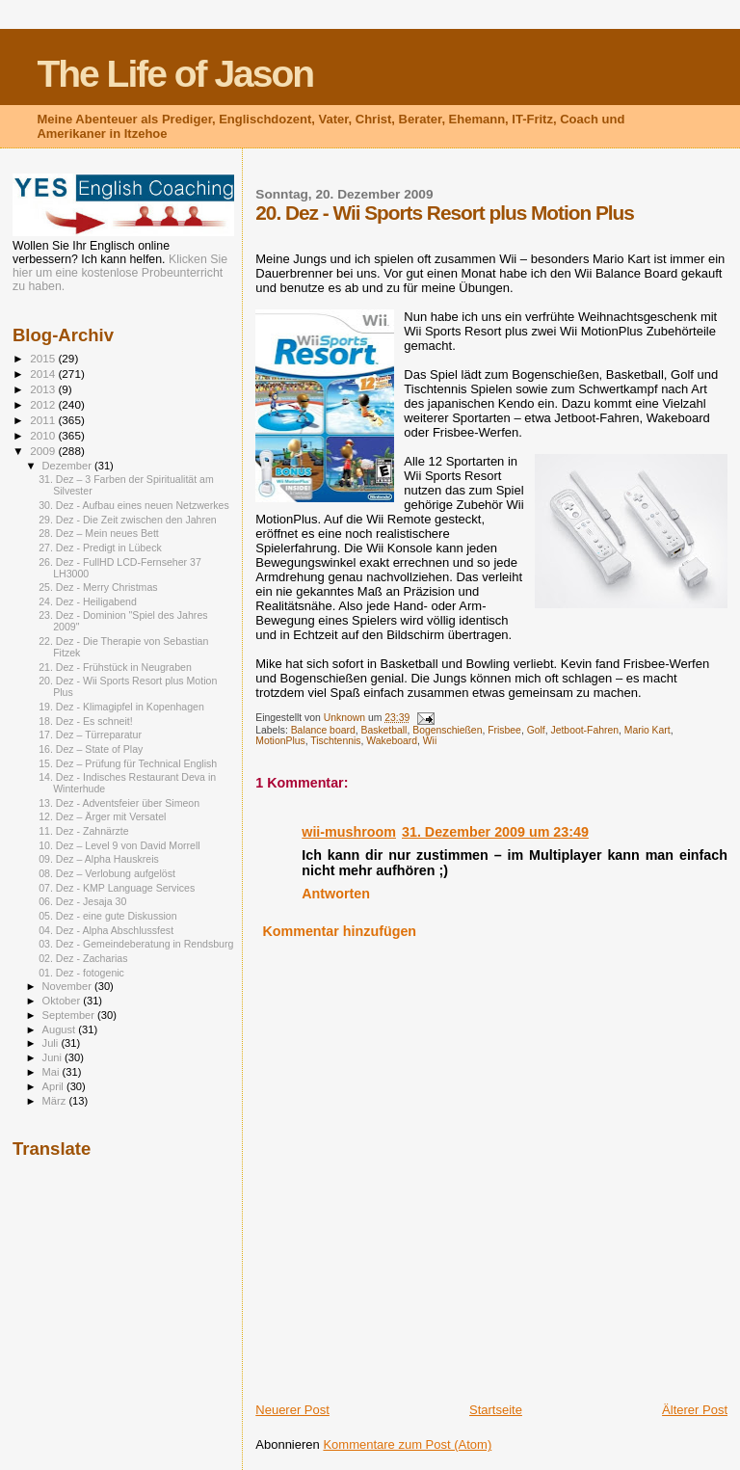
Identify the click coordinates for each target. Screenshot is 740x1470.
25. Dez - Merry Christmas (98, 587)
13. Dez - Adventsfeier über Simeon (119, 803)
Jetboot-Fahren (585, 730)
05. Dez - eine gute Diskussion (107, 916)
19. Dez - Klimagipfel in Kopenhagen (121, 706)
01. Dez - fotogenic (81, 972)
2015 (44, 358)
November (68, 986)
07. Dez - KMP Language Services (117, 888)
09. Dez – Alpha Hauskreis (99, 859)
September (70, 1015)
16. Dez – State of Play (91, 749)
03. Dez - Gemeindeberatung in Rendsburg (136, 943)
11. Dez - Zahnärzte (83, 831)
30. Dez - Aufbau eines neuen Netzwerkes (134, 505)
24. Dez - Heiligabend (88, 601)
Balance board (323, 730)
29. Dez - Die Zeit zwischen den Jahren (128, 519)
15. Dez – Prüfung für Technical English (128, 763)
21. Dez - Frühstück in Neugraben (115, 667)
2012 (44, 404)
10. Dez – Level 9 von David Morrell (119, 845)
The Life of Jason (175, 73)
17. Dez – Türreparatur (90, 734)
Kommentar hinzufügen (339, 931)
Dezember (68, 465)
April (54, 1086)
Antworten (336, 893)
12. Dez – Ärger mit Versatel (102, 816)
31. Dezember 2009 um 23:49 (495, 832)
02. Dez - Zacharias (83, 958)
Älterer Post (694, 1410)
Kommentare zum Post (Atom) (407, 1444)
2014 (44, 373)
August (60, 1029)
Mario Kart (647, 730)
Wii (429, 740)
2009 (44, 450)
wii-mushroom (349, 832)
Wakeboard (391, 740)
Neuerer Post (292, 1410)
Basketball (383, 730)
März (55, 1101)
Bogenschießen (447, 730)
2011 (44, 420)
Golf (536, 730)
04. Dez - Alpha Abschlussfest (106, 930)
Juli (52, 1043)
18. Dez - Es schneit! (86, 721)
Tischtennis (335, 740)
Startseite (495, 1410)
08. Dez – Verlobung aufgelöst (107, 873)
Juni (54, 1057)
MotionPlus (279, 740)
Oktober (63, 1000)
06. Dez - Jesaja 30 (82, 901)
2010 (44, 435)
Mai (52, 1072)
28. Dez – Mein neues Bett (99, 533)
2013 (44, 389)
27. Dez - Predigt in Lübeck (100, 547)
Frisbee (504, 730)
